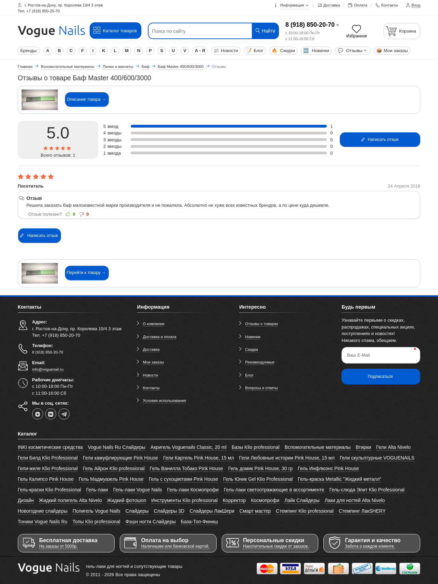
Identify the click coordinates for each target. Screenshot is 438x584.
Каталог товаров (115, 30)
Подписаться (380, 376)
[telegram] (64, 413)
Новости (226, 50)
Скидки (283, 50)
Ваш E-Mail (358, 355)
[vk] (50, 413)
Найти (265, 30)
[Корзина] (402, 31)
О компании (153, 324)
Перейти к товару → (86, 272)
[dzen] (37, 413)
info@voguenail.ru (48, 369)
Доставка (151, 349)
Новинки (316, 50)
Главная (25, 66)
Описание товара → (86, 99)
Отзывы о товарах (261, 324)
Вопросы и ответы (261, 388)
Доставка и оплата (159, 337)
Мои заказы (392, 50)
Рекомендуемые (259, 362)
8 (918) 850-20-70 (310, 24)
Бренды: (29, 50)
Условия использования (164, 400)
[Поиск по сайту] (202, 31)
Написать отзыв (379, 139)
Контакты (151, 388)
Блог (254, 50)
